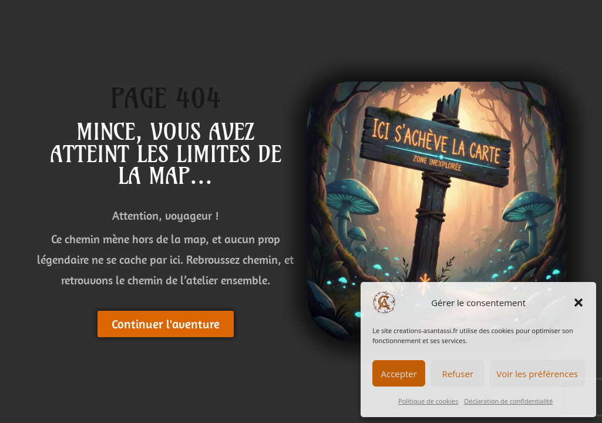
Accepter (399, 374)
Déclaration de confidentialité (508, 401)
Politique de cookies (428, 401)
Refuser (457, 374)
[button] (578, 302)
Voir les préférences (537, 374)
